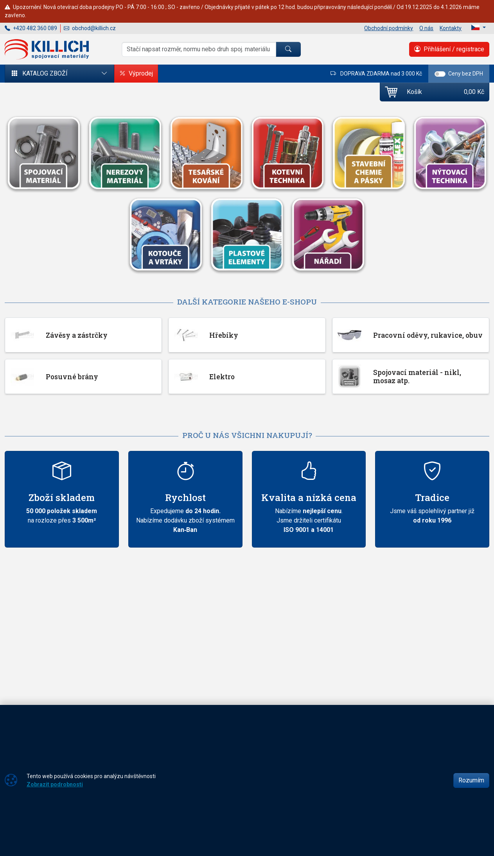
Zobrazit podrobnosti (55, 784)
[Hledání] (199, 49)
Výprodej (136, 73)
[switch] (440, 74)
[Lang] (478, 27)
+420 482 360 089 (31, 28)
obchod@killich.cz (90, 28)
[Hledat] (288, 49)
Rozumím (471, 780)
